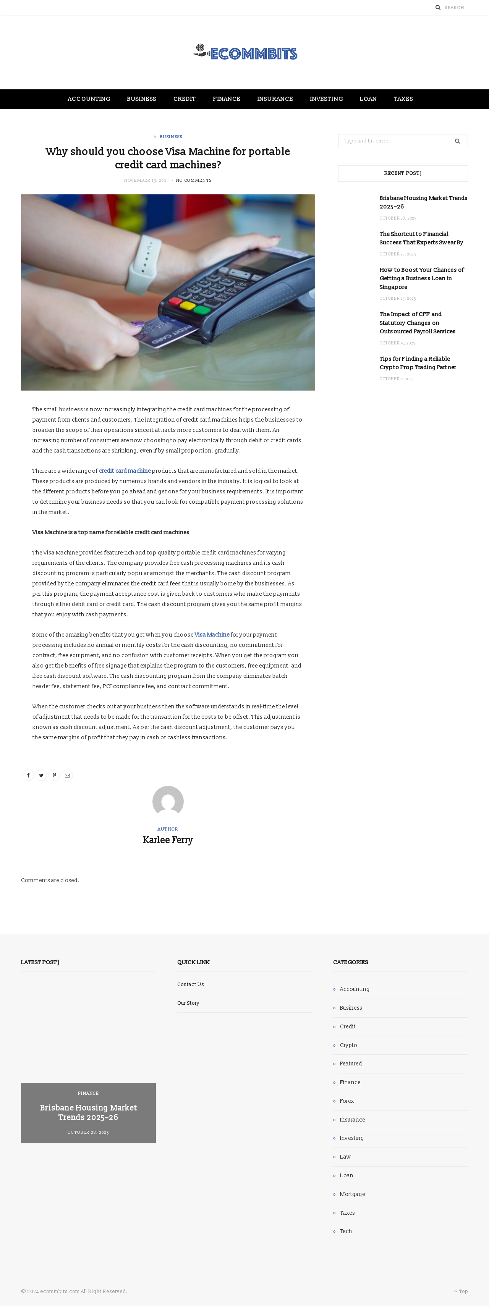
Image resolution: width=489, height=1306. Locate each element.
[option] (88, 1064)
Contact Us (190, 984)
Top (461, 1291)
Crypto (348, 1045)
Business (142, 99)
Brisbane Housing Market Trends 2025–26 (88, 1113)
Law (345, 1157)
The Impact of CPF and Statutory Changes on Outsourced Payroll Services (418, 323)
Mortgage (352, 1194)
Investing (326, 99)
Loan (368, 99)
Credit (184, 99)
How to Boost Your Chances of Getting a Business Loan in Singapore (422, 279)
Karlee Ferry (168, 840)
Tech (346, 1231)
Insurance (275, 99)
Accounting (89, 99)
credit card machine (125, 471)
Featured (351, 1063)
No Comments (194, 180)
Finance (227, 99)
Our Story (188, 1003)
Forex (347, 1101)
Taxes (403, 99)
